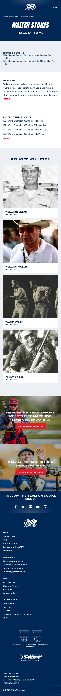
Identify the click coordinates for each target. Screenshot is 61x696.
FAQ (5, 540)
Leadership (9, 593)
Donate (7, 607)
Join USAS (8, 603)
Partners (7, 589)
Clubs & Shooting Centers (17, 614)
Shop (5, 618)
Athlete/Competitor (13, 561)
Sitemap (7, 550)
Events (6, 611)
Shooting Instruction (14, 572)
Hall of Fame (18, 17)
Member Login (10, 543)
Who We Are (9, 582)
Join (55, 7)
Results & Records (13, 568)
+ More (6, 99)
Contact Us (9, 536)
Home (5, 17)
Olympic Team (10, 586)
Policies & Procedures (15, 565)
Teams (10, 17)
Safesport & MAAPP (13, 547)
